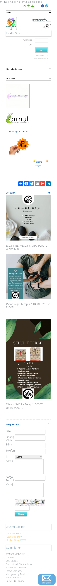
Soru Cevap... (12, 560)
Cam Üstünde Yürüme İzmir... (20, 564)
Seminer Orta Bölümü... (17, 567)
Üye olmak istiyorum (41, 59)
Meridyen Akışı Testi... (16, 574)
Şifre (31, 44)
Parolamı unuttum (42, 55)
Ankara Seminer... (14, 577)
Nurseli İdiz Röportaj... (16, 580)
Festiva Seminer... (14, 570)
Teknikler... (11, 557)
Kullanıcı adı (27, 40)
